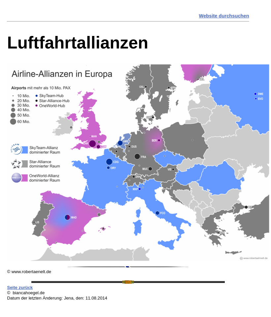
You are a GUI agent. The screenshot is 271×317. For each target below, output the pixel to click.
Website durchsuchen (224, 15)
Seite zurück (20, 287)
